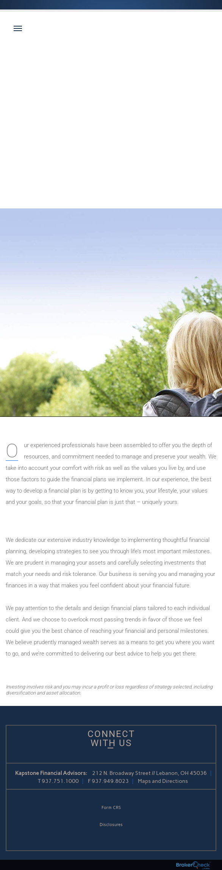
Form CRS (111, 807)
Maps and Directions (163, 781)
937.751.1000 (60, 781)
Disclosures (111, 824)
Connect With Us (111, 738)
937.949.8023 (110, 781)
